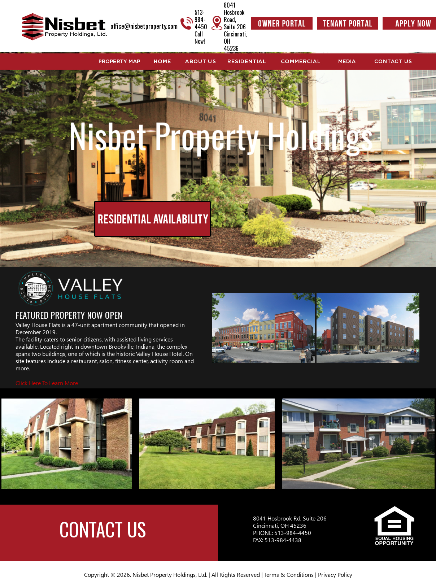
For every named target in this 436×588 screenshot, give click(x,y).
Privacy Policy (335, 574)
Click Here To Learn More (47, 383)
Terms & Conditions (289, 574)
